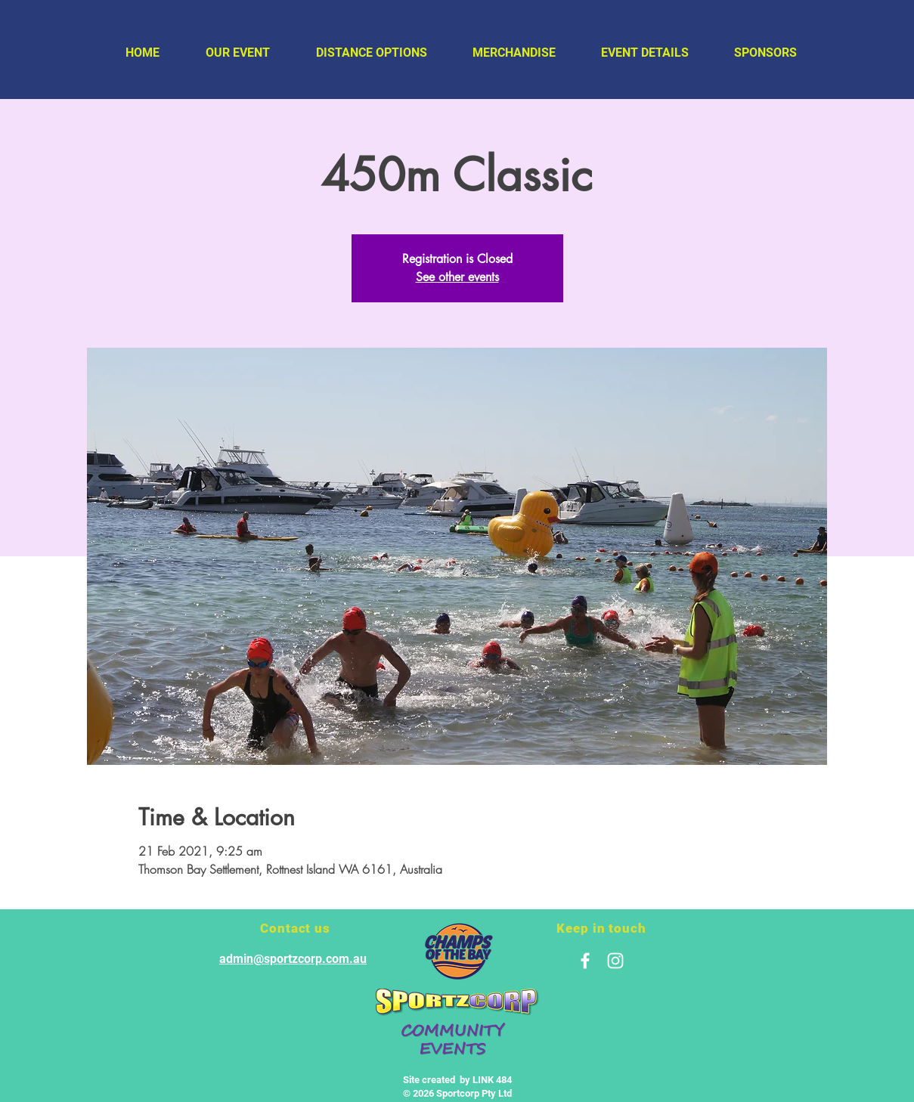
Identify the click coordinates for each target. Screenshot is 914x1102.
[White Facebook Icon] (585, 960)
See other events (457, 277)
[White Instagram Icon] (615, 960)
